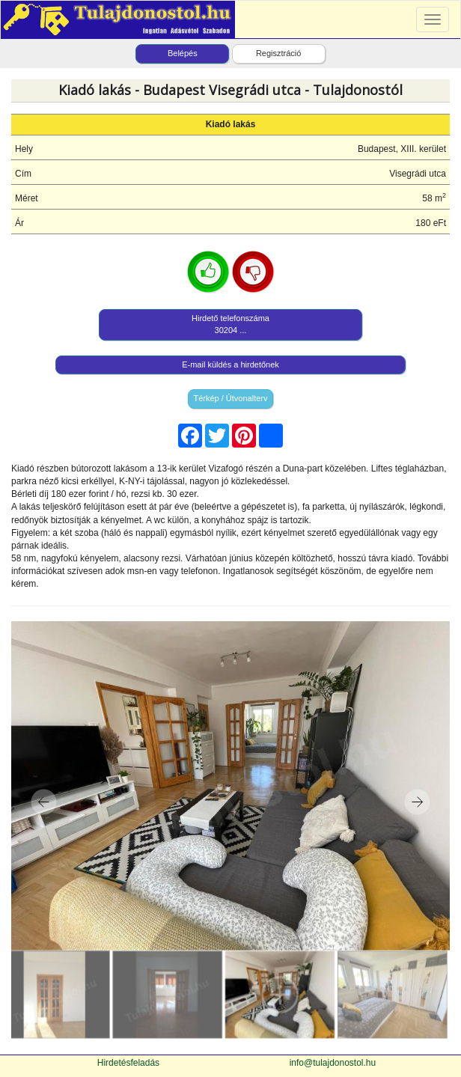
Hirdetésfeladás (128, 1063)
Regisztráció (279, 53)
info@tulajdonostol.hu (333, 1063)
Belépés (183, 53)
